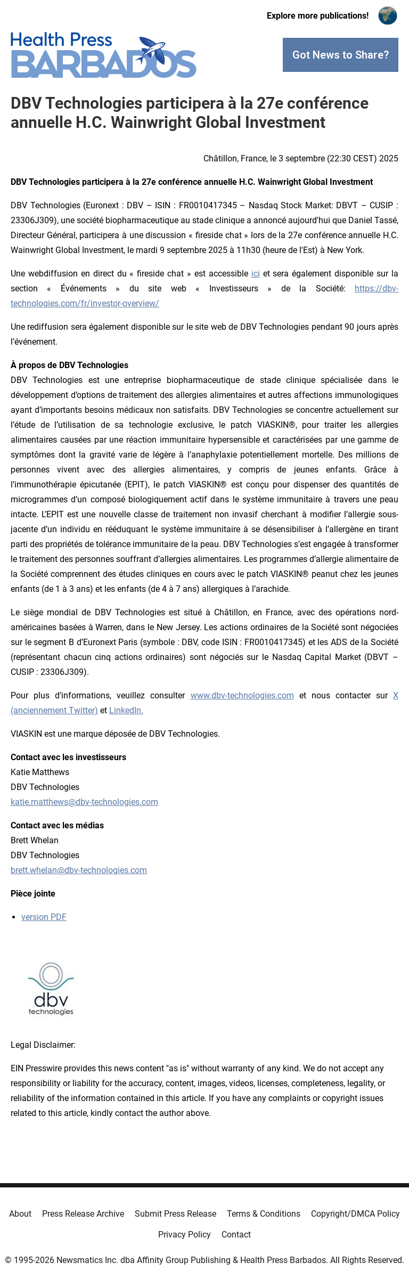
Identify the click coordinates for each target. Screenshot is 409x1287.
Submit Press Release (175, 1214)
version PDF (44, 917)
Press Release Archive (83, 1214)
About (20, 1214)
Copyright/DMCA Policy (355, 1214)
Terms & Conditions (263, 1214)
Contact (236, 1234)
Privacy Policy (184, 1234)
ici (255, 273)
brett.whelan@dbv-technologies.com (79, 870)
